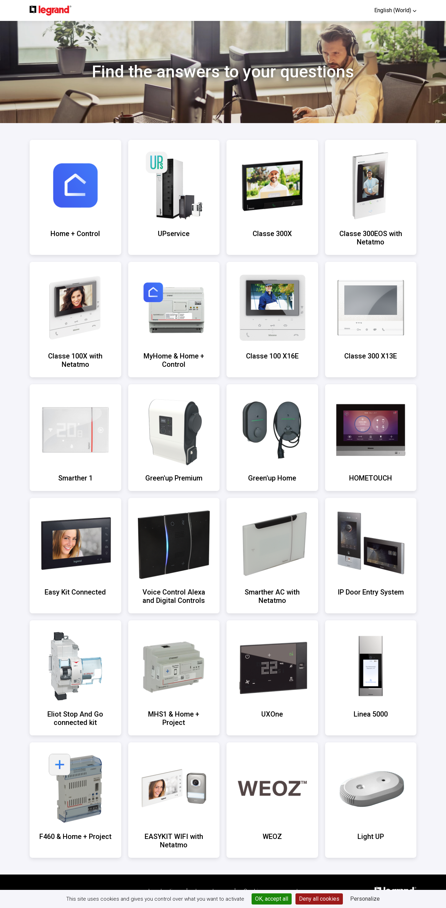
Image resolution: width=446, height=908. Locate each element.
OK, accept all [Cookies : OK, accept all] (271, 898)
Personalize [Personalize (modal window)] (365, 898)
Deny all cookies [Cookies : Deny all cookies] (319, 898)
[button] (395, 10)
